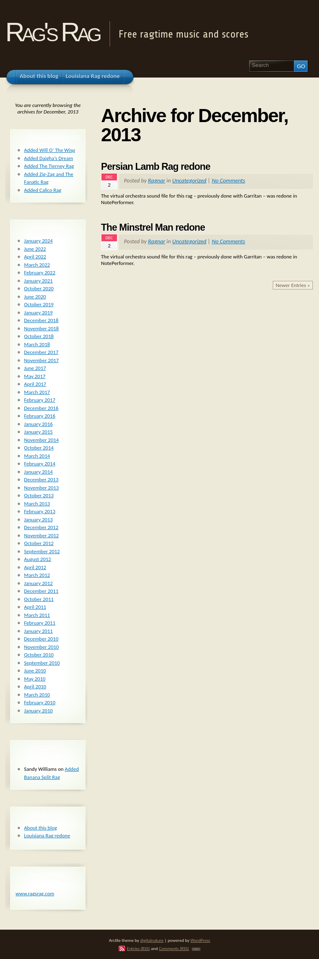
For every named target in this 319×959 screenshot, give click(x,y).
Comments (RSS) (174, 948)
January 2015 (38, 432)
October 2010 (39, 655)
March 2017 (37, 392)
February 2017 (39, 400)
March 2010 (37, 695)
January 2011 (38, 631)
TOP (196, 949)
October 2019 (39, 304)
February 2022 (39, 272)
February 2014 (39, 464)
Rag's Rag (52, 32)
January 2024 (38, 241)
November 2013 (41, 488)
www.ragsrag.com (35, 893)
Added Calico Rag (42, 190)
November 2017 (41, 360)
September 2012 (42, 551)
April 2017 (35, 384)
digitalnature (152, 940)
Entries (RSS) (138, 948)
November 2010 (41, 647)
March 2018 (37, 344)
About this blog (40, 828)
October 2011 (39, 599)
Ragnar (156, 180)
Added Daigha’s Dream (48, 158)
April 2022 (35, 257)
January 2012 (38, 583)
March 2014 (37, 456)
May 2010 (34, 679)
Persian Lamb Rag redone (155, 166)
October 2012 (39, 543)
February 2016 (39, 416)
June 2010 (35, 671)
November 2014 (41, 440)
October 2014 (39, 448)
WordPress (200, 940)
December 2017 (41, 352)
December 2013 (41, 479)
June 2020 (35, 297)
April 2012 (35, 567)
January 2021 (38, 281)
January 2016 (38, 424)
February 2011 (39, 623)
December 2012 (41, 527)
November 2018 (41, 328)
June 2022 (35, 249)
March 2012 (37, 575)
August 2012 (37, 559)
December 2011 (41, 591)
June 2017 (35, 368)
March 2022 (37, 265)
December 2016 (41, 408)
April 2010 (35, 686)
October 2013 (39, 495)
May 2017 (34, 376)
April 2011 (35, 607)
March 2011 (37, 615)
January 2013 (38, 519)
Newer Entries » (293, 285)
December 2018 (41, 320)
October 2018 (39, 336)
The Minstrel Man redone (153, 227)
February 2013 (39, 511)
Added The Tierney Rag (49, 166)
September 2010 (42, 663)
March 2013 (37, 504)
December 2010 (41, 639)
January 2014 (38, 472)
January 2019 (38, 312)
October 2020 (39, 288)
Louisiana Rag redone (47, 835)
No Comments (228, 180)
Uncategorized (189, 180)
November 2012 (41, 535)
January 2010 (38, 711)
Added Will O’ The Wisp (49, 150)
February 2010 (39, 702)
